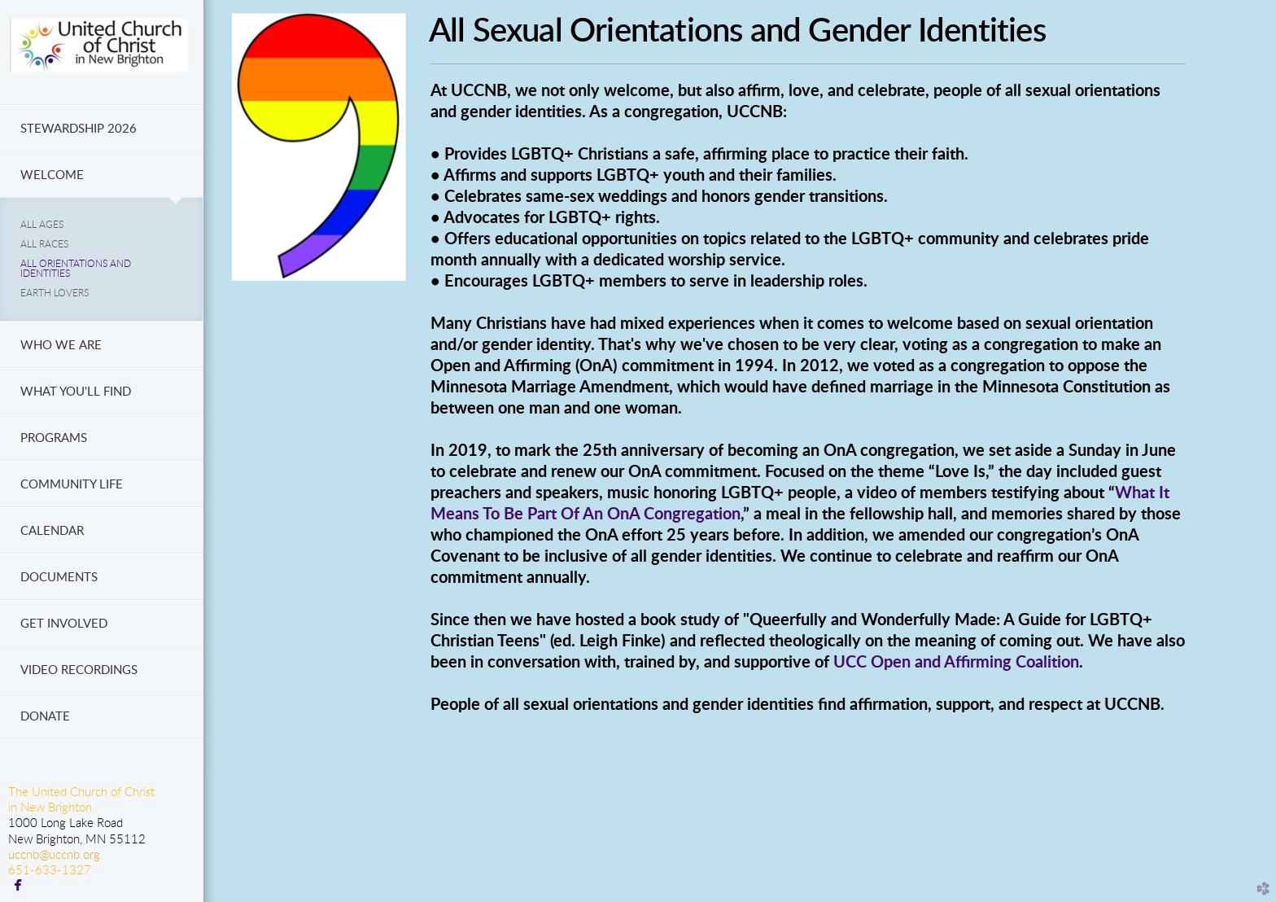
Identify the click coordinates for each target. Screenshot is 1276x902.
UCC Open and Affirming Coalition (956, 663)
